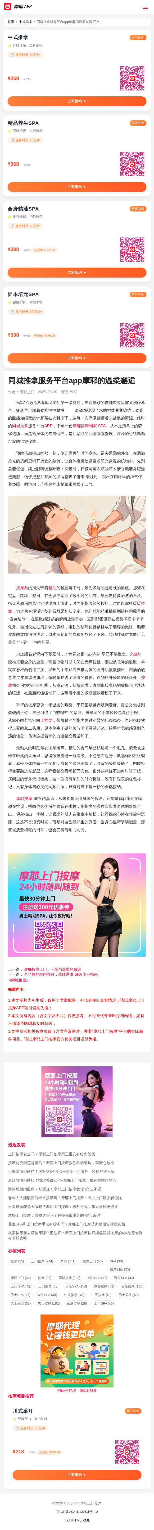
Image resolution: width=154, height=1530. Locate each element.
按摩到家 (89, 425)
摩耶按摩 (24, 798)
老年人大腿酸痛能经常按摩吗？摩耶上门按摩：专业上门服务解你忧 (65, 1198)
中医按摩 (101, 1295)
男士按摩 (49, 1303)
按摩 (44, 1278)
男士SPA (20, 1295)
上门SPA (104, 1303)
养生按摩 (132, 1286)
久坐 (134, 654)
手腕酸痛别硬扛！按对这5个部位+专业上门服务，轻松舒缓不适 (61, 1172)
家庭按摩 (77, 1303)
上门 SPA (21, 1286)
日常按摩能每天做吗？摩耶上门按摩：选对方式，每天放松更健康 (63, 1207)
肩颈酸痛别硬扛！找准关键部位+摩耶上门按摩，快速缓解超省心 (62, 1180)
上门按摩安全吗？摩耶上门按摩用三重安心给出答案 (51, 1154)
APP (48, 425)
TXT (67, 1520)
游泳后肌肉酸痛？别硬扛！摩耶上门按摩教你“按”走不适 (54, 1189)
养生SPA (76, 1286)
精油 (52, 587)
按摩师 (22, 587)
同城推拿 (20, 425)
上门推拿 (48, 1286)
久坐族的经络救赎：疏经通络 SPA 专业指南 (61, 974)
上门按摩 (42, 1261)
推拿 (17, 1261)
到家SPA (124, 1278)
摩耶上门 (21, 1278)
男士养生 (129, 1295)
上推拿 (46, 720)
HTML (77, 1520)
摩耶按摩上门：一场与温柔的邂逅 (52, 969)
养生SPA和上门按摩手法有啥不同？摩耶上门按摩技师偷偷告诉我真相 (66, 1224)
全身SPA (47, 1295)
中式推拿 (25, 22)
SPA (102, 425)
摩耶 (77, 425)
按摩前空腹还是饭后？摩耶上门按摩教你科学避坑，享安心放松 (61, 1163)
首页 (11, 22)
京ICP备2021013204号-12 (77, 1512)
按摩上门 (93, 1261)
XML (86, 1520)
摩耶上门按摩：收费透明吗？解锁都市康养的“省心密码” (54, 1215)
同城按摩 (70, 1278)
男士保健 (21, 1303)
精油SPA (97, 1278)
